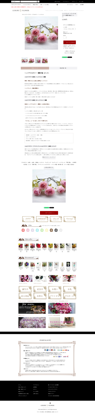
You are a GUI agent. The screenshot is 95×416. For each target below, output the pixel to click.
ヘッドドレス (41, 14)
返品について (21, 391)
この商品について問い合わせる (69, 51)
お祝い (29, 162)
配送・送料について (22, 389)
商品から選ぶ (35, 4)
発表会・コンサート (40, 162)
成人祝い (72, 164)
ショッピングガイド (26, 4)
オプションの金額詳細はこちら (69, 24)
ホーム (19, 384)
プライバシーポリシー (22, 395)
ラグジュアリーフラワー (16, 4)
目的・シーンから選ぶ (44, 4)
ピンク (29, 164)
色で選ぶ (26, 164)
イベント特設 (54, 164)
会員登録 (35, 387)
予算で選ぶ (68, 162)
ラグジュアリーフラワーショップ (48, 407)
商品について (35, 68)
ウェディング (48, 162)
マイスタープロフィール (52, 387)
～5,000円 (74, 162)
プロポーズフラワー (52, 391)
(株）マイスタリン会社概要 (53, 384)
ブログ (76, 4)
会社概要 (81, 4)
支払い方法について (22, 387)
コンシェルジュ (69, 4)
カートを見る (35, 391)
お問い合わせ (56, 1)
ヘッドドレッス (61, 162)
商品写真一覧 (63, 68)
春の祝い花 (60, 164)
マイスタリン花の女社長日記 (53, 395)
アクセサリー (35, 14)
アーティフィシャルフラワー (44, 164)
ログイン (73, 1)
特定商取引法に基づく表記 (67, 33)
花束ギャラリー (51, 393)
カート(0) (80, 1)
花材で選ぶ (34, 164)
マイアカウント (65, 1)
